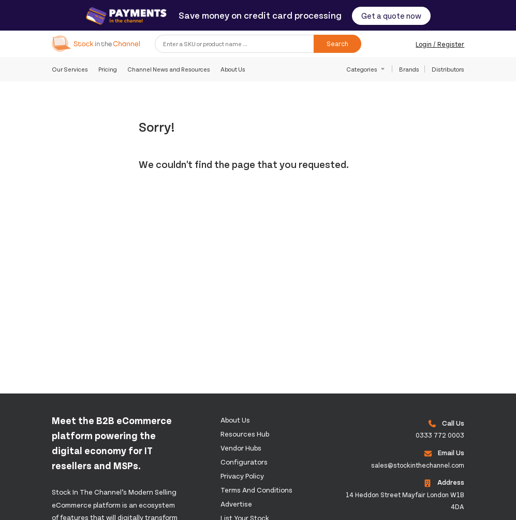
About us (235, 419)
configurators (244, 461)
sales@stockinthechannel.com (417, 465)
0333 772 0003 (440, 435)
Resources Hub (244, 433)
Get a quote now (391, 15)
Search (337, 43)
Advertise (236, 503)
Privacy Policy (242, 475)
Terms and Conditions (256, 489)
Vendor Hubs (240, 447)
